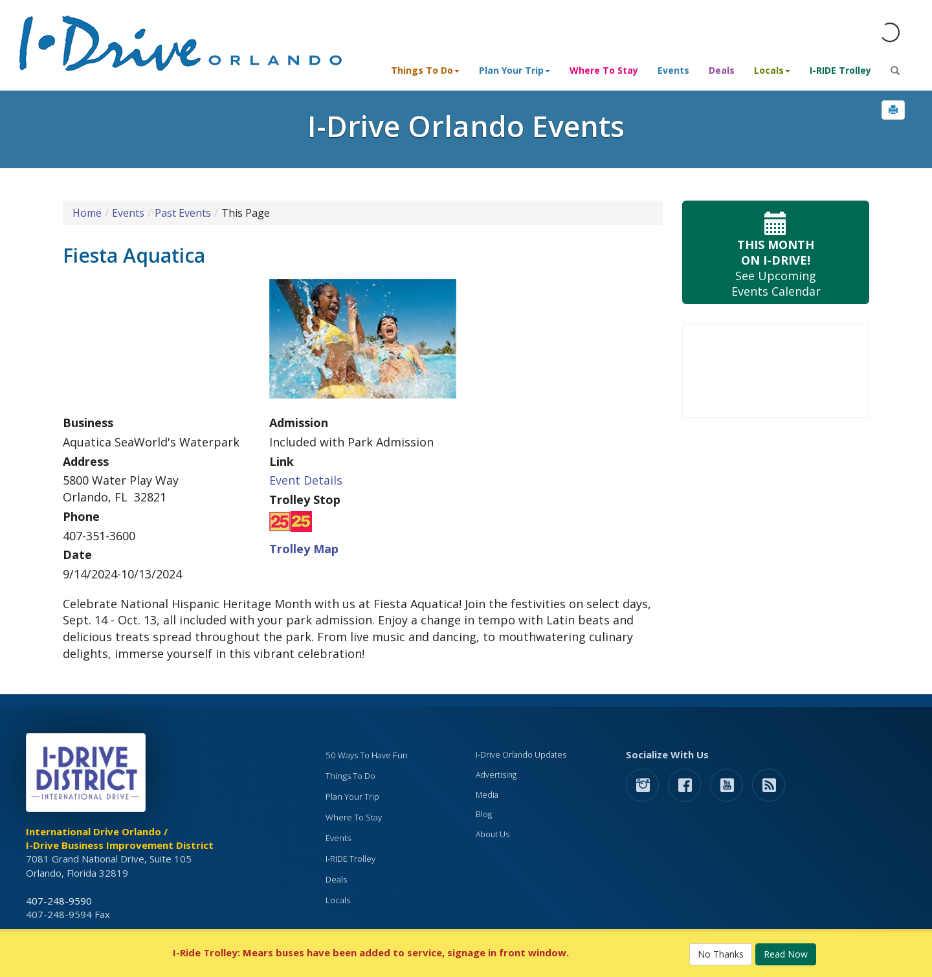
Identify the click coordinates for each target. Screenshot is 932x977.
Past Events (183, 213)
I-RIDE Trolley (840, 70)
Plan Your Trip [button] (514, 70)
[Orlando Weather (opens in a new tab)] (890, 32)
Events (673, 70)
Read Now (786, 954)
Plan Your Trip (352, 796)
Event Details (305, 480)
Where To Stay (604, 70)
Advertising (496, 774)
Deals (722, 70)
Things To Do (350, 776)
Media (487, 794)
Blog (484, 814)
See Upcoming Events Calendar (776, 253)
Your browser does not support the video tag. (775, 371)
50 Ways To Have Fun (367, 755)
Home (87, 213)
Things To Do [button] (425, 70)
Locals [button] (772, 70)
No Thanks (721, 954)
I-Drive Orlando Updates (521, 754)
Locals (338, 900)
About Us (492, 834)
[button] (893, 110)
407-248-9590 (59, 900)
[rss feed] (768, 784)
